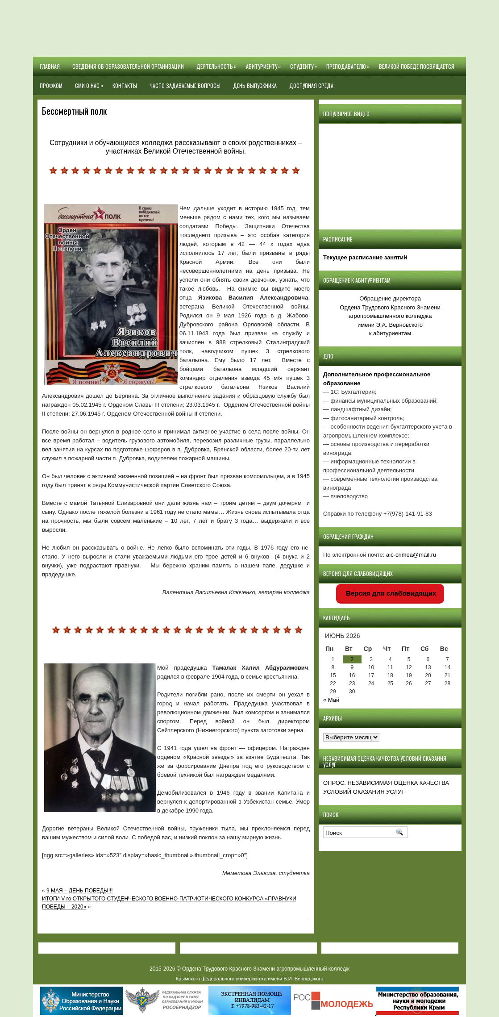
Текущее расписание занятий (365, 257)
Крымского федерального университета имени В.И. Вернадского (250, 978)
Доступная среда (311, 85)
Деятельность (218, 63)
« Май (331, 699)
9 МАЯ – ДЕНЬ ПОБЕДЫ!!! (79, 891)
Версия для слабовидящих (390, 593)
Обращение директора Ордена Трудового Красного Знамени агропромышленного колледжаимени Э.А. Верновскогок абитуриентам (390, 316)
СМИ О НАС (90, 82)
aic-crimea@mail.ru (411, 554)
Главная (50, 66)
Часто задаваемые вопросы (185, 85)
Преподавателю (349, 63)
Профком (51, 85)
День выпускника (255, 85)
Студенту (305, 63)
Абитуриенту (265, 63)
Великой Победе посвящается (416, 66)
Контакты (124, 85)
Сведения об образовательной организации (128, 66)
